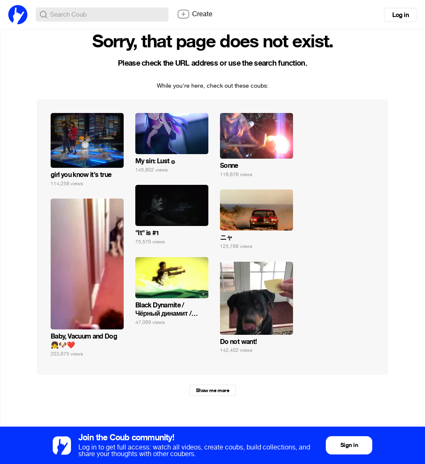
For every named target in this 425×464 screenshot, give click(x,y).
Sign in (349, 445)
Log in (400, 15)
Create (194, 14)
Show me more (212, 390)
